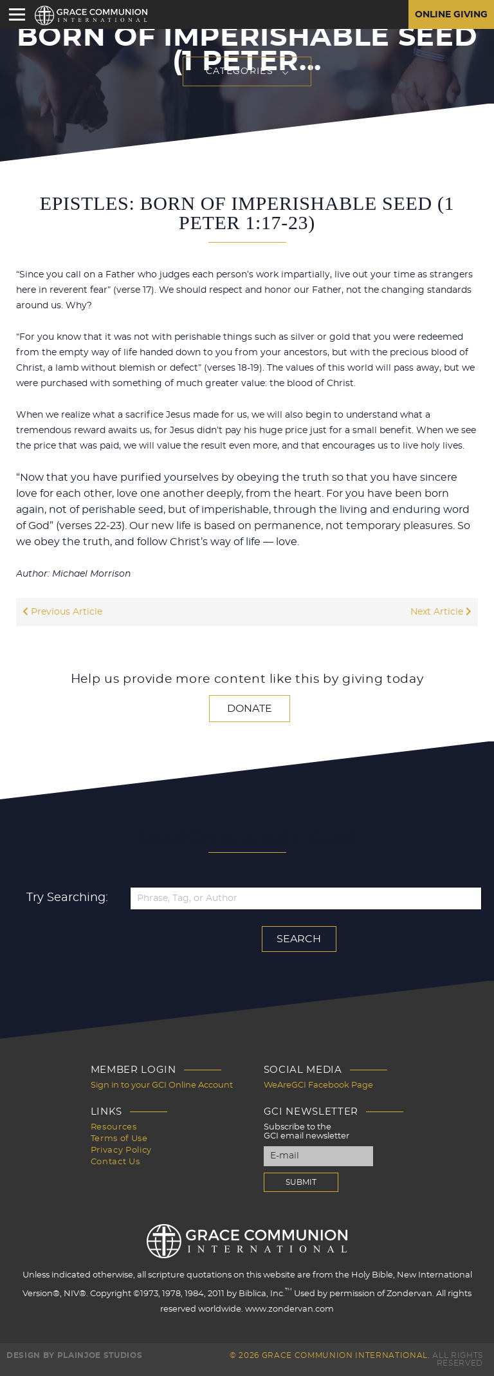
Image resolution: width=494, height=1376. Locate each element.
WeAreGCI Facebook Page (318, 1085)
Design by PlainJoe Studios (74, 1355)
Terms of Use (119, 1139)
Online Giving (451, 14)
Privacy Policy (121, 1150)
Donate (249, 708)
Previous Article (62, 612)
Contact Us (115, 1162)
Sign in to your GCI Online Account (162, 1085)
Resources (114, 1127)
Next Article (440, 612)
